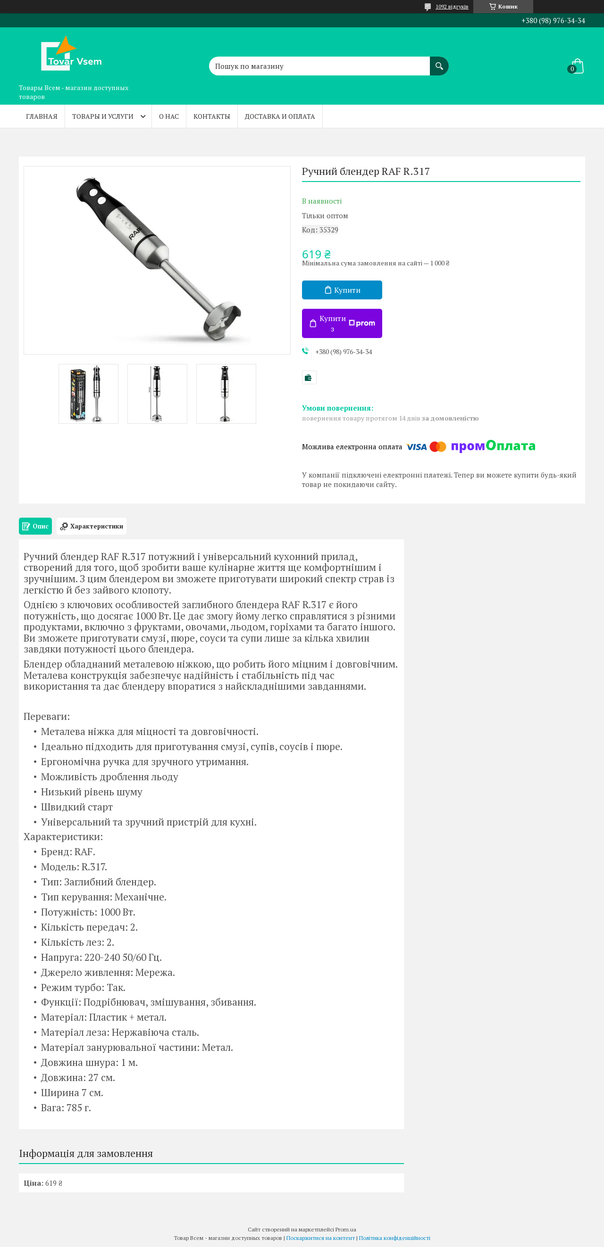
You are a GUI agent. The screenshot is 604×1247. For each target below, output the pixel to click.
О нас (169, 116)
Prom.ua (346, 1229)
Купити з (347, 323)
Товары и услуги (103, 116)
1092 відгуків (452, 6)
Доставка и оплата (280, 116)
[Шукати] (439, 61)
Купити (347, 290)
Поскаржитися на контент (320, 1237)
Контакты (211, 116)
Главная (42, 116)
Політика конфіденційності (394, 1237)
